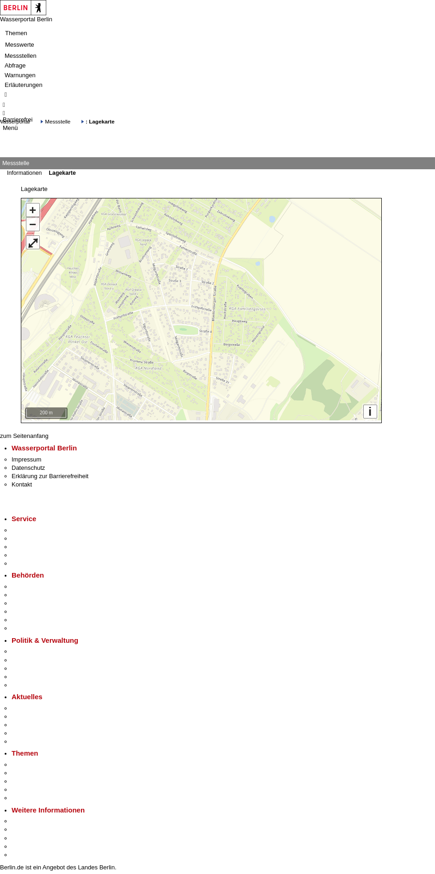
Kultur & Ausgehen (37, 818)
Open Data (26, 674)
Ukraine (22, 730)
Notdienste (26, 552)
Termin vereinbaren (37, 536)
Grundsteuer (28, 795)
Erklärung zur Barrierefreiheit (50, 473)
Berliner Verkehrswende (43, 770)
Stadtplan (24, 852)
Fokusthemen (30, 762)
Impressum (26, 456)
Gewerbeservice (33, 561)
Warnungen (20, 75)
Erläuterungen (24, 84)
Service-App (28, 527)
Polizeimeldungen (35, 714)
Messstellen (21, 55)
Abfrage (15, 65)
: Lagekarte (100, 121)
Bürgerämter (28, 609)
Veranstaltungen (33, 722)
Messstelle (57, 121)
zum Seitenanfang (24, 433)
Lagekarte (62, 173)
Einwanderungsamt (37, 625)
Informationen (24, 173)
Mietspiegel (27, 787)
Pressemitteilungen (37, 705)
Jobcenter (25, 617)
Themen (16, 33)
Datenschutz (28, 465)
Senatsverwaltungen (39, 592)
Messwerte (19, 44)
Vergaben (24, 682)
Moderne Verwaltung (39, 779)
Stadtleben (26, 844)
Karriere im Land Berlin (42, 657)
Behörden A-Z (30, 584)
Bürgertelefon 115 (35, 544)
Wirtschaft (25, 835)
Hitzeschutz (27, 739)
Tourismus (25, 827)
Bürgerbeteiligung (35, 666)
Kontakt (22, 482)
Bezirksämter (29, 600)
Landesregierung (34, 649)
